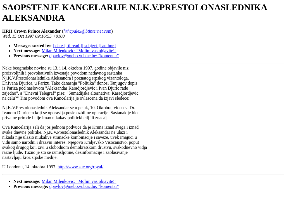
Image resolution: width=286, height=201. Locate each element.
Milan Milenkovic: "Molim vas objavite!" (79, 50)
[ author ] (108, 45)
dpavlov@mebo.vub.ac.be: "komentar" (84, 55)
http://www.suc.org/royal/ (80, 166)
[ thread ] (73, 45)
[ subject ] (91, 45)
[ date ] (59, 45)
